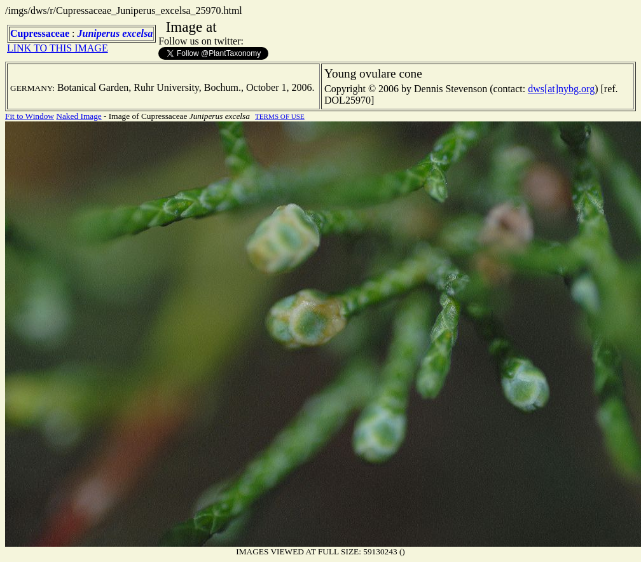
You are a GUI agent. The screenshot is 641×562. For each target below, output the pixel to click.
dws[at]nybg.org (561, 88)
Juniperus (98, 33)
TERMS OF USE (280, 116)
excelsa (137, 33)
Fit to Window (29, 116)
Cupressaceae (39, 33)
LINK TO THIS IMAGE (57, 48)
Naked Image (78, 116)
